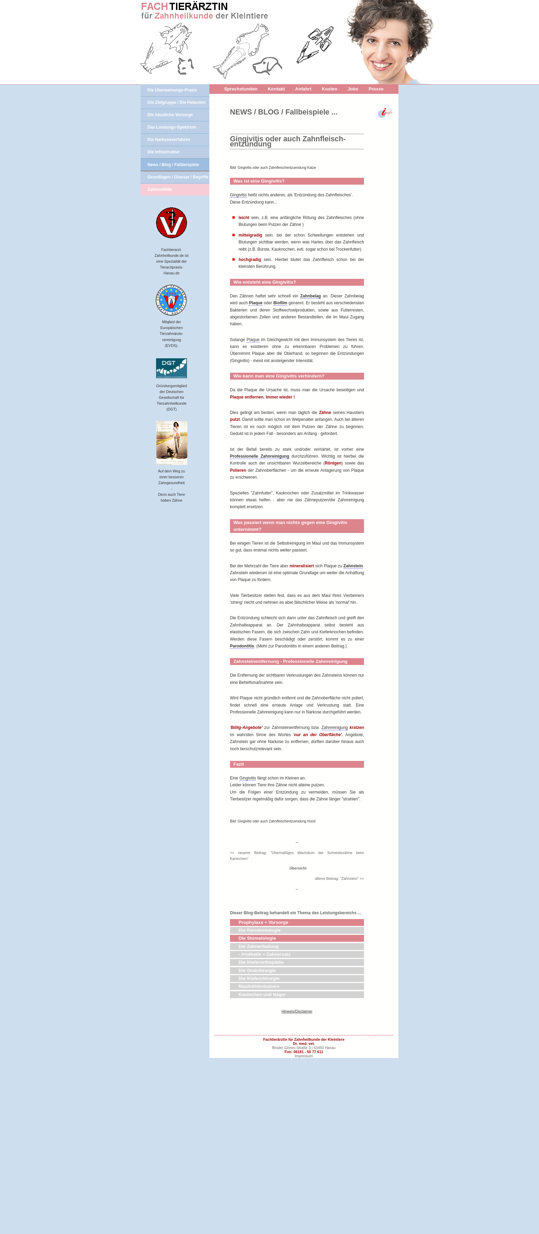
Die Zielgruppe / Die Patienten (176, 102)
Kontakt (276, 88)
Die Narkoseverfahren (168, 139)
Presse (376, 88)
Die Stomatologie (257, 1114)
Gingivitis (238, 293)
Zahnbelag (310, 394)
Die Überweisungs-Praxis (172, 90)
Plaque (255, 401)
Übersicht (296, 1044)
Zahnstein (353, 664)
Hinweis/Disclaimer (297, 1187)
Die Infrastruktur (163, 152)
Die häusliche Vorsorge (170, 114)
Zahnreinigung (334, 826)
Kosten (329, 88)
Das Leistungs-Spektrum (171, 127)
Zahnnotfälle (159, 189)
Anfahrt (303, 88)
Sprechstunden (240, 88)
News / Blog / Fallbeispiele (173, 164)
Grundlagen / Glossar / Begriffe (177, 177)
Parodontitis (242, 744)
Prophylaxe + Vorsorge (263, 1098)
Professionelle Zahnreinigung (259, 555)
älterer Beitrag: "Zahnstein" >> (339, 1054)
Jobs (353, 88)
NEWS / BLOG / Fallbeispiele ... (284, 112)
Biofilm (280, 401)
